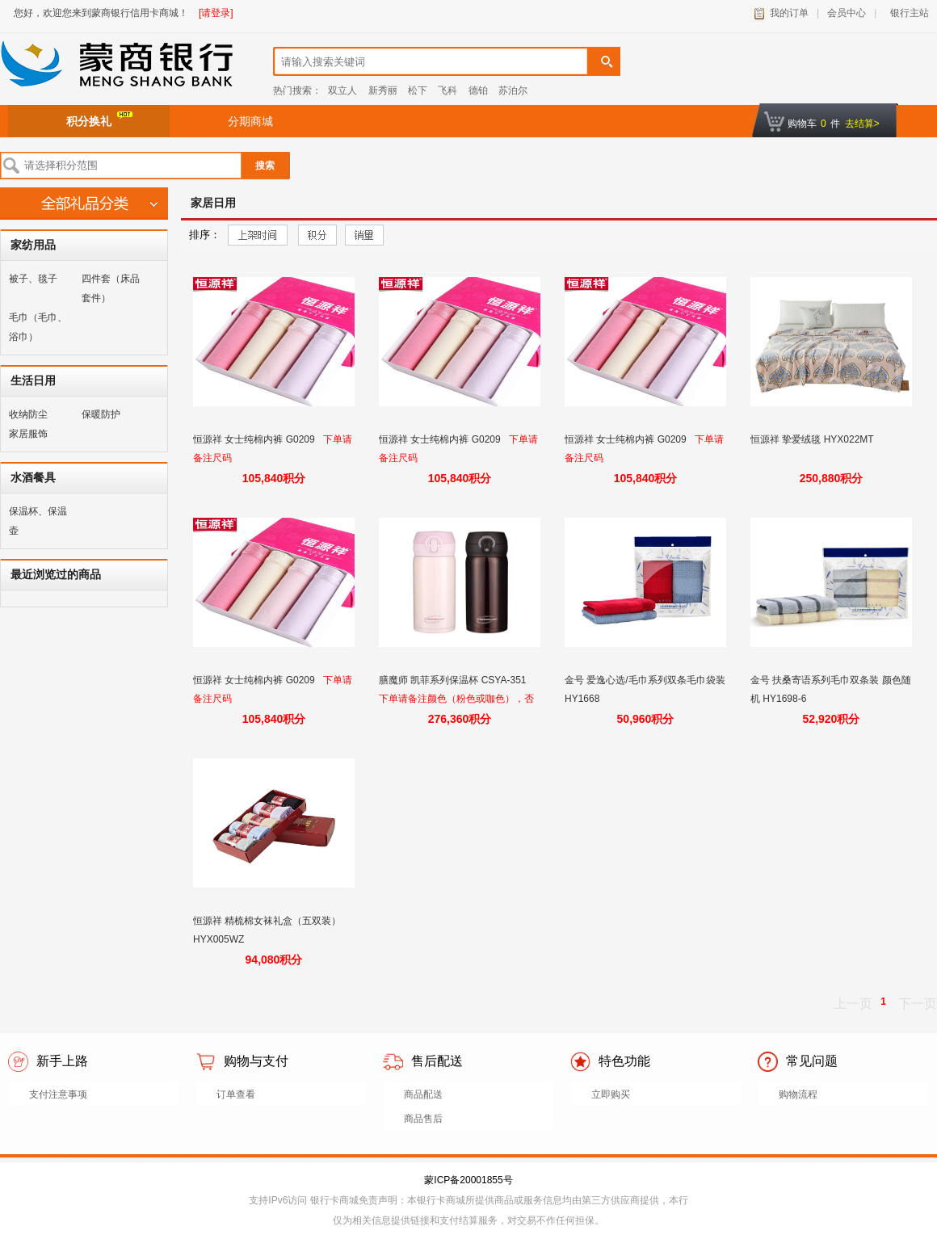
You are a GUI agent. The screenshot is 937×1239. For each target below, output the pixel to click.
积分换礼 (99, 119)
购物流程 (798, 1094)
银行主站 (906, 13)
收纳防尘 (28, 414)
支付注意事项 (58, 1094)
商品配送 (423, 1094)
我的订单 (789, 13)
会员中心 (846, 13)
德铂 (478, 90)
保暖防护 (101, 414)
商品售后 (423, 1118)
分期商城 (250, 121)
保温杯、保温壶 (38, 521)
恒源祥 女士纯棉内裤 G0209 (255, 439)
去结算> (862, 123)
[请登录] (216, 13)
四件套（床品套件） (111, 288)
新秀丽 (382, 90)
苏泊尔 (512, 90)
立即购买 (610, 1094)
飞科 (447, 90)
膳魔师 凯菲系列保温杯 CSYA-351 (454, 680)
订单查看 (235, 1094)
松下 (417, 90)
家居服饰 (28, 433)
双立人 (342, 90)
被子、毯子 (33, 278)
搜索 (265, 165)
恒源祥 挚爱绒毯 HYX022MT (813, 439)
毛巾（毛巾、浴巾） (38, 327)
